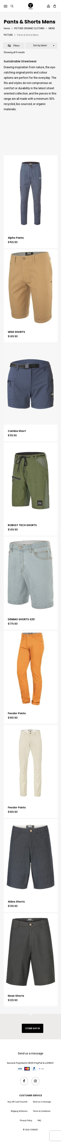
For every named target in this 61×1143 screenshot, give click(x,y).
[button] (5, 6)
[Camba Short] (30, 384)
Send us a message (30, 1053)
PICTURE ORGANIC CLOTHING (29, 28)
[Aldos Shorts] (30, 857)
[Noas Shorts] (30, 951)
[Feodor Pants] (30, 669)
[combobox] (41, 45)
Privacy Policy (26, 1120)
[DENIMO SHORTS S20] (30, 575)
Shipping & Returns (19, 1111)
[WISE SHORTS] (30, 287)
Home (7, 28)
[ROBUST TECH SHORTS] (30, 480)
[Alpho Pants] (30, 193)
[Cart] (54, 6)
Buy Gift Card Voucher (17, 1102)
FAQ (39, 1120)
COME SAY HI (32, 1028)
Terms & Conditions (41, 1111)
